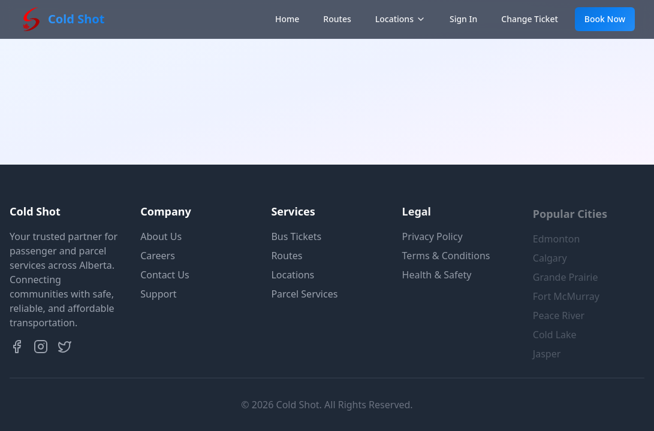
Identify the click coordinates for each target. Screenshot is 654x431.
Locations (400, 19)
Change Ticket (529, 19)
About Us (161, 236)
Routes (337, 19)
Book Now (604, 19)
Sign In (463, 19)
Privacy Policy (432, 236)
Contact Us (164, 274)
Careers (157, 255)
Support (158, 294)
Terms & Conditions (446, 255)
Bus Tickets (296, 236)
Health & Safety (437, 274)
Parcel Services (304, 294)
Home (287, 19)
